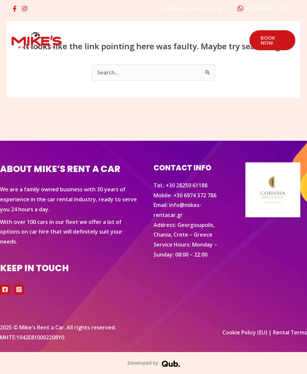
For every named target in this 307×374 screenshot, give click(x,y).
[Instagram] (25, 9)
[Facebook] (15, 9)
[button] (270, 40)
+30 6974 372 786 (195, 195)
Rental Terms (289, 332)
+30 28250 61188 (187, 185)
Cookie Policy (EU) (243, 332)
